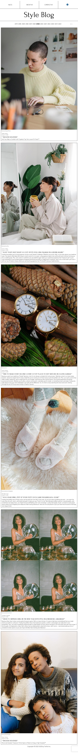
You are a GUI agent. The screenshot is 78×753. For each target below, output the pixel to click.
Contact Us (48, 5)
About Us (29, 5)
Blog (10, 5)
